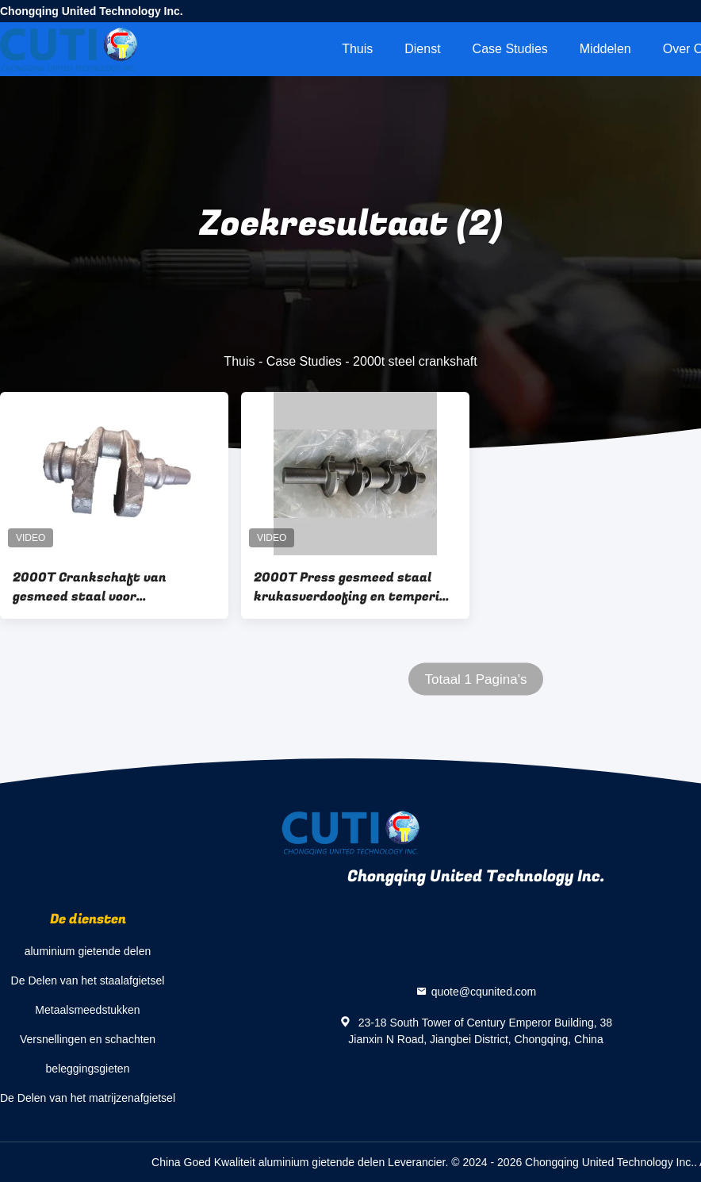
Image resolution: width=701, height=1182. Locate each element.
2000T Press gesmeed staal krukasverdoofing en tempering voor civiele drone (354, 587)
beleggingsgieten (88, 1068)
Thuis (357, 49)
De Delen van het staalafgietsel (88, 980)
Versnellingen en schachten (87, 1039)
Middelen (605, 49)
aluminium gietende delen (88, 951)
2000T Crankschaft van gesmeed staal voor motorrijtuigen (90, 587)
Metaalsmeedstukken (87, 1010)
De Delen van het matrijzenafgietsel (87, 1098)
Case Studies (510, 49)
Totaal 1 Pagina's (476, 679)
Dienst (422, 49)
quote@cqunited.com (484, 990)
